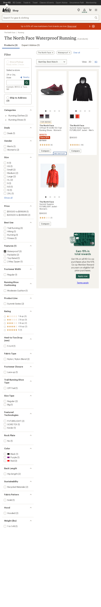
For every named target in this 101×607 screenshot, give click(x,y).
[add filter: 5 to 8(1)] (8, 346)
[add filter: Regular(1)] (9, 274)
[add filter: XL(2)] (6, 180)
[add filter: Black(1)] (9, 454)
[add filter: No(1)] (6, 441)
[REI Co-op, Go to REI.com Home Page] (6, 10)
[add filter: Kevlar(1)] (8, 427)
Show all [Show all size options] (8, 197)
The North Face (9, 32)
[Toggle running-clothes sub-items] (5, 115)
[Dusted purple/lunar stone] (47, 116)
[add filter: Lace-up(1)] (9, 372)
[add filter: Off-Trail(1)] (9, 388)
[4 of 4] (59, 111)
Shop (15, 10)
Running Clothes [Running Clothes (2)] (16, 115)
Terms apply (83, 282)
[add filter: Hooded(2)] (9, 513)
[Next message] (89, 26)
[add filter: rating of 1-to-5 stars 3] (15, 330)
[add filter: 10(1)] (6, 190)
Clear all (76, 52)
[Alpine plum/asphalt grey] (41, 116)
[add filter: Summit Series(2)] (12, 303)
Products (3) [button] (10, 45)
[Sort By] (51, 61)
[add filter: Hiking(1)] (8, 231)
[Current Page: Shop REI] (7, 2)
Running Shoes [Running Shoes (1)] (15, 119)
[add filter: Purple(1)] (10, 457)
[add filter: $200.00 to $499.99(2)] (15, 215)
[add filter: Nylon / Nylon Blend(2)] (14, 359)
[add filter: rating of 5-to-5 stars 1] (15, 316)
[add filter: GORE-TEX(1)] (10, 424)
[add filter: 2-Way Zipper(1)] (11, 261)
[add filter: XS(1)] (6, 166)
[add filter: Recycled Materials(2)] (14, 487)
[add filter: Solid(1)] (7, 500)
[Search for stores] (26, 82)
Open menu (96, 10)
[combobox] (50, 18)
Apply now (82, 276)
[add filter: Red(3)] (8, 460)
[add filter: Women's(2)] (9, 149)
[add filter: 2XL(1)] (7, 193)
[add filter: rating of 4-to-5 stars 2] (15, 320)
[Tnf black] (72, 116)
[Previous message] (7, 26)
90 (96, 61)
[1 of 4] (46, 111)
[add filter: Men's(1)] (8, 146)
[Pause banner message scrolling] (93, 26)
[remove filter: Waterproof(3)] (11, 251)
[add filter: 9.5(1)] (6, 186)
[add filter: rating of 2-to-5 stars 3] (15, 326)
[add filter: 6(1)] (6, 163)
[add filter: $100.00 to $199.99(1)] (14, 211)
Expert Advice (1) (31, 45)
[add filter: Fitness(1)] (8, 238)
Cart (90, 10)
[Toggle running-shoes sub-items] (5, 120)
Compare (45, 151)
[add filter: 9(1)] (6, 183)
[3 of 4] (54, 111)
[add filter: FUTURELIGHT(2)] (12, 421)
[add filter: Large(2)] (8, 176)
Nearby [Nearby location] (24, 77)
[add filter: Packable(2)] (9, 254)
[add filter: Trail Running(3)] (11, 228)
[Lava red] (77, 116)
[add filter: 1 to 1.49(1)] (9, 526)
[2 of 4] (50, 111)
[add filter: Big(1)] (6, 404)
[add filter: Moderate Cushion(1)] (14, 290)
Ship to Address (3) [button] (16, 99)
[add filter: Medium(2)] (9, 173)
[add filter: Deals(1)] (7, 133)
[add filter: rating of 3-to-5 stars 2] (15, 323)
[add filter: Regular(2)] (9, 401)
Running (21, 32)
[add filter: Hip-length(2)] (10, 474)
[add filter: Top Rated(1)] (10, 258)
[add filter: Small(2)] (7, 169)
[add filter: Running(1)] (9, 235)
